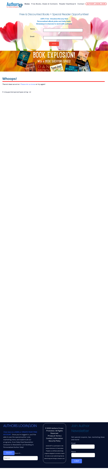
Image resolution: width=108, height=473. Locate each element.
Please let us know (27, 84)
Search (9, 458)
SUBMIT (76, 466)
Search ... (18, 458)
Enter (54, 44)
